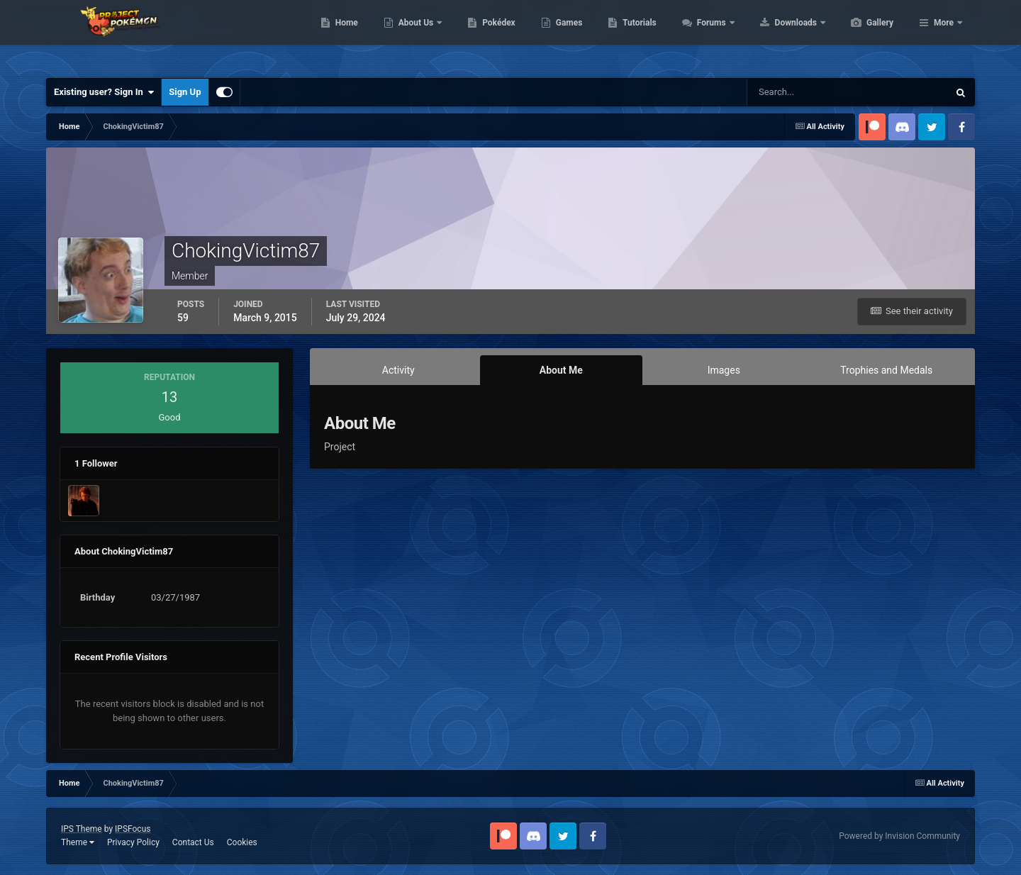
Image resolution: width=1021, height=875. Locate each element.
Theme (77, 842)
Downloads (864, 35)
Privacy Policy (133, 842)
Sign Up (185, 92)
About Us (483, 35)
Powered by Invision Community (899, 836)
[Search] (804, 92)
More (944, 35)
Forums (779, 35)
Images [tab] (724, 370)
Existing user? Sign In (104, 92)
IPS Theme (81, 829)
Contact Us (193, 842)
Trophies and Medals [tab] (886, 370)
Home (413, 35)
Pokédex (566, 35)
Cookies (242, 842)
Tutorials (706, 35)
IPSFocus (132, 829)
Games (636, 35)
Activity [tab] (398, 370)
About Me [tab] (561, 370)
